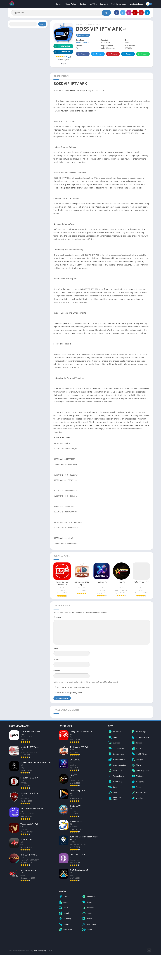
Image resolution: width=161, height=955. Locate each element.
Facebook (82, 54)
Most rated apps (136, 4)
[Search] (61, 13)
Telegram (127, 54)
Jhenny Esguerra (82, 42)
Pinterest (112, 54)
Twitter (97, 54)
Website (56, 670)
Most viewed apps (118, 4)
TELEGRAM (61, 52)
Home (58, 4)
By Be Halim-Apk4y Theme (41, 950)
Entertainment (94, 24)
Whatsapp (143, 54)
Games (103, 4)
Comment (58, 617)
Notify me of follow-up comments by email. (73, 687)
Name (56, 648)
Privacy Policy (70, 4)
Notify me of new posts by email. (69, 692)
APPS (92, 4)
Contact (83, 4)
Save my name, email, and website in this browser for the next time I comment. (87, 682)
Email (56, 659)
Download (61, 46)
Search (42, 24)
